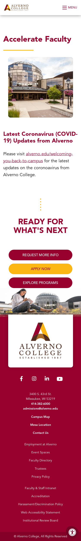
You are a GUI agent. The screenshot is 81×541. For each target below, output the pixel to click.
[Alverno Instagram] (34, 379)
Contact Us (40, 433)
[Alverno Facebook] (21, 379)
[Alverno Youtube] (59, 380)
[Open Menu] (70, 7)
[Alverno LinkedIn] (47, 379)
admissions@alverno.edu (40, 408)
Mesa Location (40, 425)
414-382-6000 (40, 404)
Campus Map (40, 417)
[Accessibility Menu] (72, 532)
